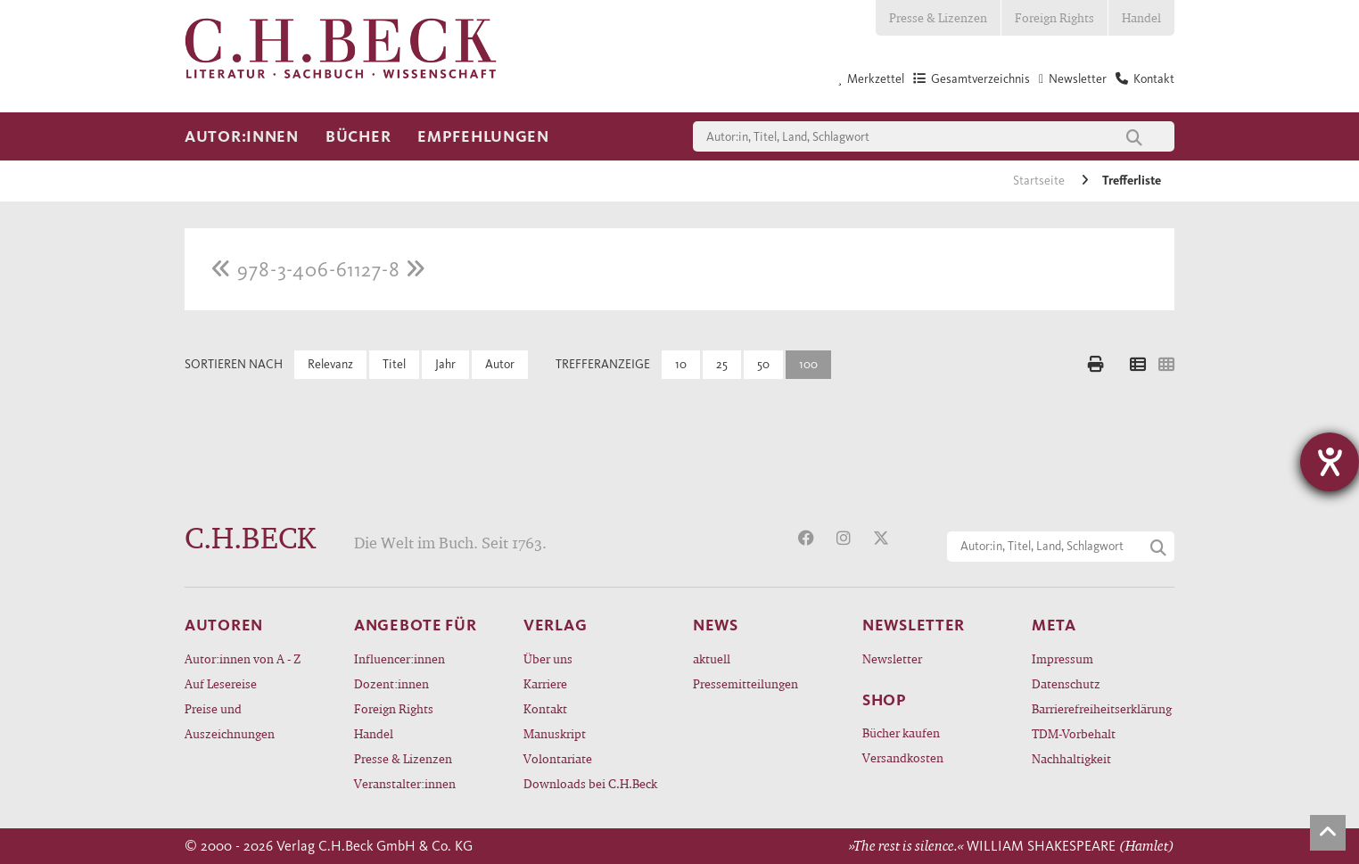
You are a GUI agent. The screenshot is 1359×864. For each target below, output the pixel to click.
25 (722, 364)
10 (681, 364)
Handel (1141, 17)
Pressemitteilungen (745, 683)
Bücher (358, 136)
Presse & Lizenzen (938, 17)
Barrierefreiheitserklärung (1102, 708)
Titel (394, 364)
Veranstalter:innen (405, 783)
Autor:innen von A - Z (243, 658)
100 (808, 364)
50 (763, 364)
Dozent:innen (391, 683)
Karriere (545, 683)
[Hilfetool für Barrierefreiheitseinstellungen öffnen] (1329, 461)
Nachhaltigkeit (1071, 758)
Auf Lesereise (221, 683)
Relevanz (330, 364)
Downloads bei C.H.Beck (590, 783)
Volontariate (557, 758)
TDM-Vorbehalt (1074, 733)
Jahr (445, 364)
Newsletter (892, 658)
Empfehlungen (483, 136)
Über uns (547, 658)
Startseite (1040, 180)
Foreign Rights (1054, 17)
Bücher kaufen (901, 732)
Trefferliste (1131, 180)
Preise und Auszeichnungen (230, 721)
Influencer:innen (399, 658)
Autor (500, 364)
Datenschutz (1066, 683)
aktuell (711, 658)
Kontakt (545, 708)
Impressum (1062, 658)
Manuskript (554, 733)
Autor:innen (242, 136)
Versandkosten (902, 757)
